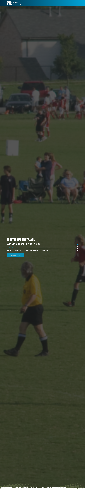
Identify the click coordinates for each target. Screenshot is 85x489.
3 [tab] (77, 248)
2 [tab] (77, 246)
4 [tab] (77, 250)
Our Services (15, 252)
